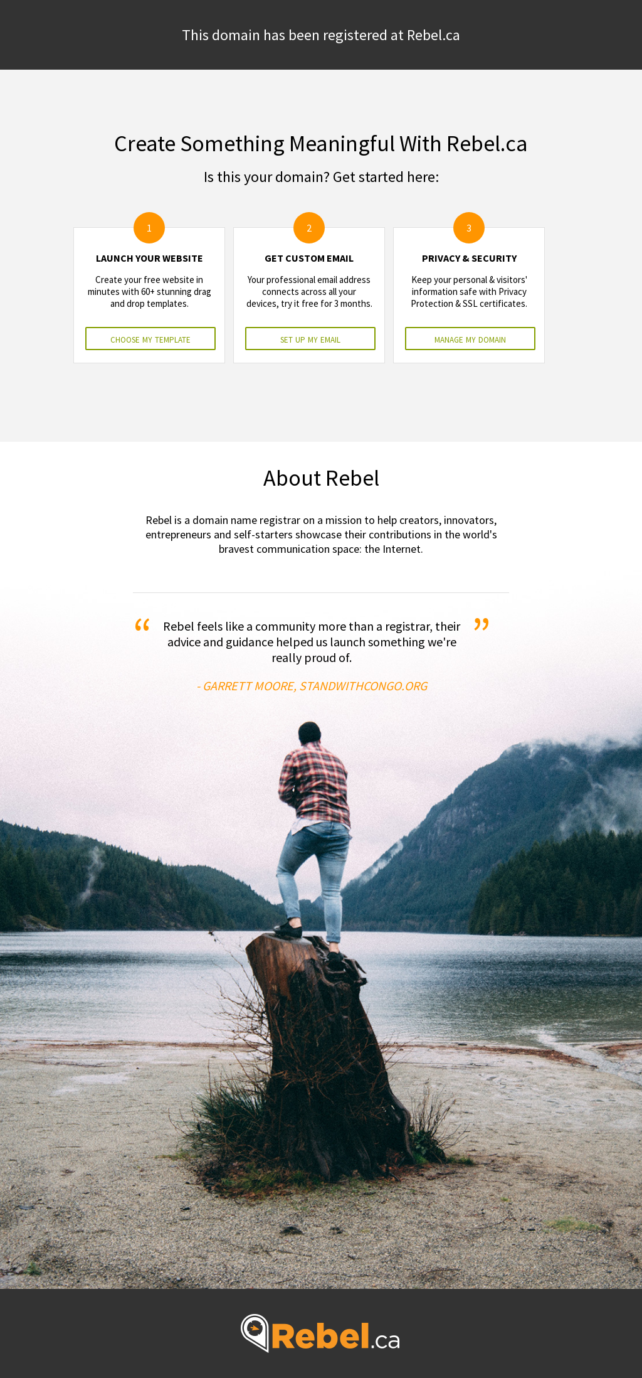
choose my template (150, 338)
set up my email (310, 338)
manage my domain (470, 338)
